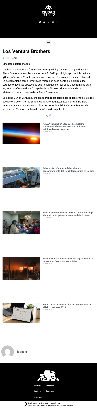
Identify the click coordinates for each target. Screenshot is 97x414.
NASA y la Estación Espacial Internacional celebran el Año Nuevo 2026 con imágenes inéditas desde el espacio (64, 127)
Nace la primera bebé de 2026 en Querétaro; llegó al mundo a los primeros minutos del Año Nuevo (68, 214)
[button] (48, 42)
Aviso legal (38, 397)
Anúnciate (50, 385)
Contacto (37, 391)
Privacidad (50, 391)
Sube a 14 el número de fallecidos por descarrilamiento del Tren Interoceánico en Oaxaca (68, 169)
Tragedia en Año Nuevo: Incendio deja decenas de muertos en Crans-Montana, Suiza (68, 260)
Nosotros (37, 385)
